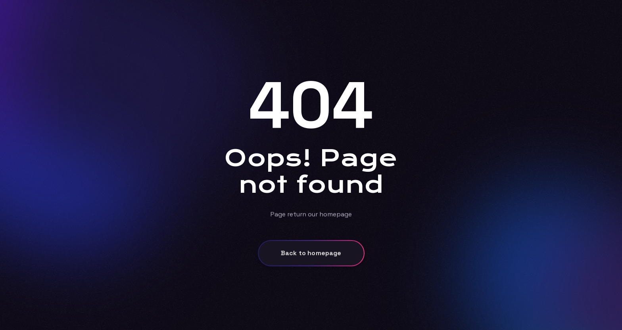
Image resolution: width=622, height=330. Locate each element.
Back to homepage (311, 255)
